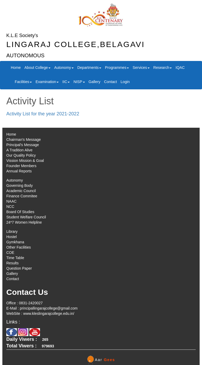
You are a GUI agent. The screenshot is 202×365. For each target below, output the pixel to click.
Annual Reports (19, 171)
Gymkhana (15, 242)
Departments (89, 67)
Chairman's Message (23, 139)
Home (16, 67)
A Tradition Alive (19, 150)
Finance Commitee (21, 196)
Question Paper (19, 268)
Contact (110, 82)
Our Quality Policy (21, 155)
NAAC (11, 201)
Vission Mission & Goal (25, 160)
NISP (79, 82)
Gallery (94, 82)
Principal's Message (22, 145)
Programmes (117, 67)
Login (125, 82)
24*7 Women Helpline (24, 222)
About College (37, 67)
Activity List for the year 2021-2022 (42, 113)
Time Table (15, 258)
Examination (47, 82)
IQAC (180, 67)
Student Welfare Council (26, 217)
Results (12, 263)
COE (10, 252)
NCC (10, 206)
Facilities (23, 82)
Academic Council (21, 191)
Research (162, 67)
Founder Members (21, 166)
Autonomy (64, 67)
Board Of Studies (20, 212)
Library (12, 231)
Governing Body (19, 185)
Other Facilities (18, 247)
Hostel (11, 237)
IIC (66, 82)
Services (141, 67)
